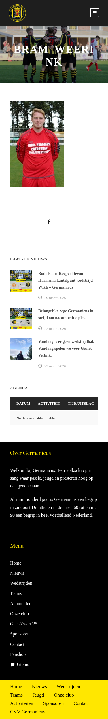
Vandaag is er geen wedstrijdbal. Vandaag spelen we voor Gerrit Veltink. (66, 348)
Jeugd (38, 695)
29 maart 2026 (55, 298)
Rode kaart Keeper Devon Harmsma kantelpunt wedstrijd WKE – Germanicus (65, 280)
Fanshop (18, 654)
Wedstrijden (21, 583)
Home (15, 563)
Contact (17, 644)
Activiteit (49, 403)
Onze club (19, 613)
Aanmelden (20, 603)
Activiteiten (21, 703)
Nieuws (17, 573)
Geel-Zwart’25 (23, 623)
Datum (23, 403)
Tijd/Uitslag (81, 403)
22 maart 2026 (55, 328)
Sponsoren (20, 633)
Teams (16, 593)
